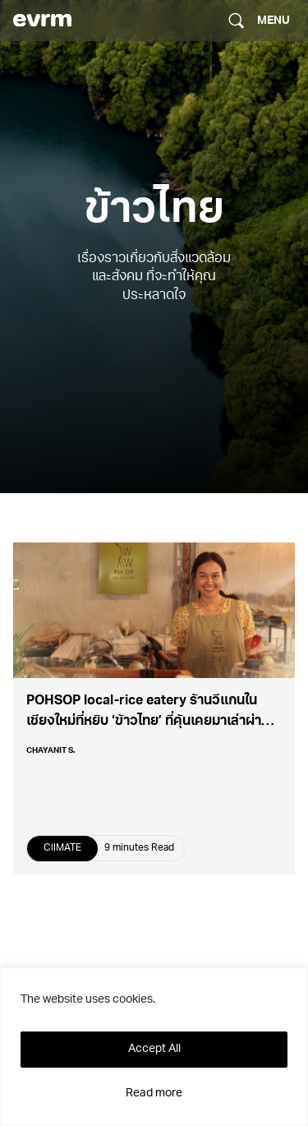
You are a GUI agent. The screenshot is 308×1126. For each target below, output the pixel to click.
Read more (154, 1093)
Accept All (154, 1049)
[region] (154, 1046)
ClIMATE (62, 848)
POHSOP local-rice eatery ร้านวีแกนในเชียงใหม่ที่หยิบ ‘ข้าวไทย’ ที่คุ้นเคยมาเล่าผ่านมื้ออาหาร (147, 722)
